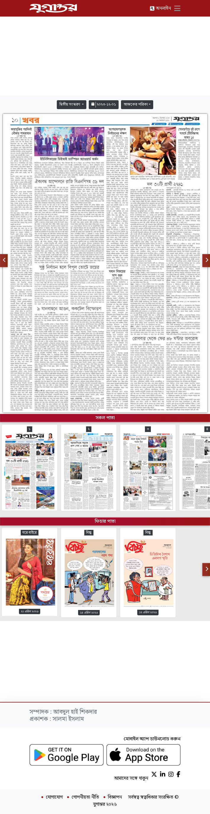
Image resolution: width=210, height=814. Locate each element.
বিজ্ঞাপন (115, 797)
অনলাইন (160, 8)
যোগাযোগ (54, 797)
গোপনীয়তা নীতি (85, 797)
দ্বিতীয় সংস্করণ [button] (70, 104)
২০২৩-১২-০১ (103, 104)
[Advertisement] (105, 56)
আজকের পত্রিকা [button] (136, 104)
